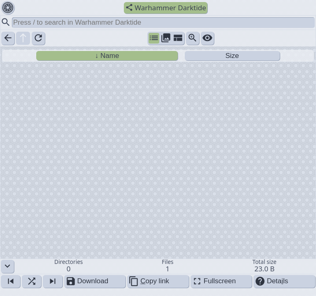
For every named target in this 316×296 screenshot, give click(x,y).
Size (232, 56)
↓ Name (107, 56)
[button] (158, 266)
